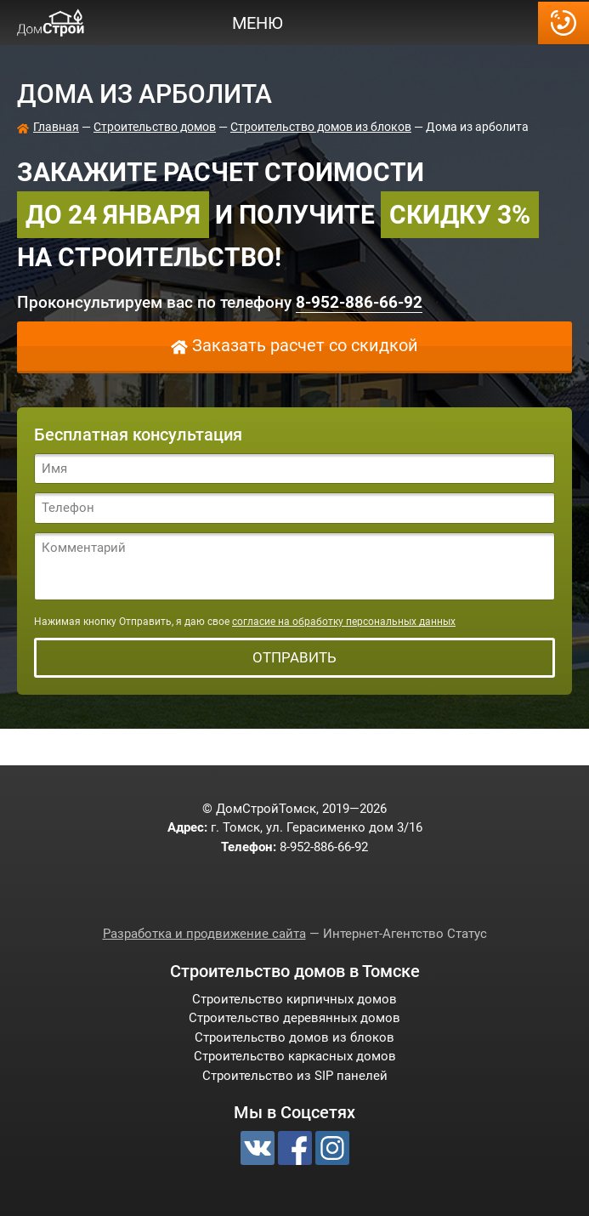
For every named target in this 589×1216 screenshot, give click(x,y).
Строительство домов (154, 127)
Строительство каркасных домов (295, 1056)
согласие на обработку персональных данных (344, 622)
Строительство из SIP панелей (295, 1075)
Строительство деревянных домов (294, 1018)
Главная (56, 127)
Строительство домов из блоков (320, 127)
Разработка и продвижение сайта (204, 933)
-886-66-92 (563, 23)
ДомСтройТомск (51, 23)
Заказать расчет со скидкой (305, 345)
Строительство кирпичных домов (294, 999)
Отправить (294, 657)
